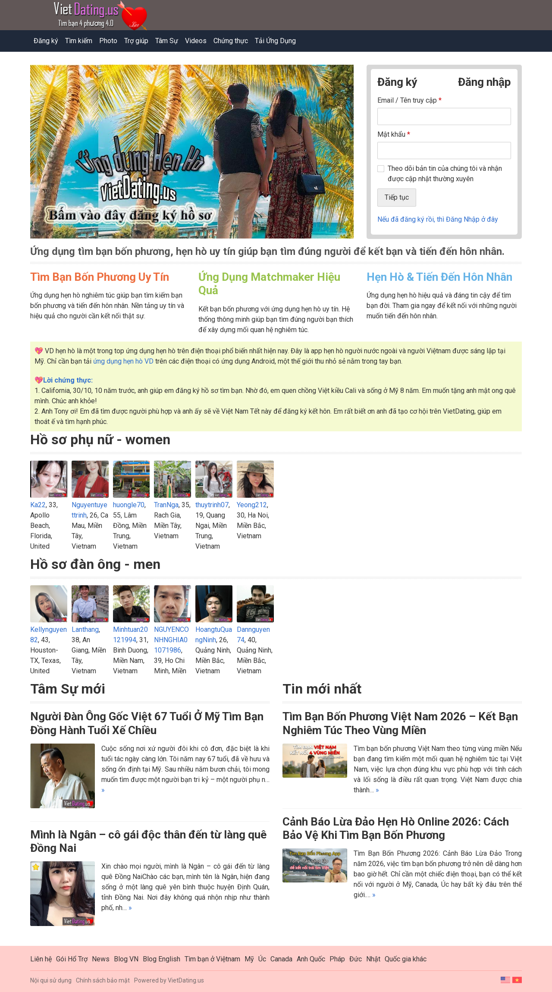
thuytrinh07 (212, 505)
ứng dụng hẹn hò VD (123, 361)
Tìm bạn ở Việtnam (212, 959)
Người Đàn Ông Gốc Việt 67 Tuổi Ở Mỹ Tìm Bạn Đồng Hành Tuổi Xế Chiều (146, 723)
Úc (262, 959)
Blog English (161, 959)
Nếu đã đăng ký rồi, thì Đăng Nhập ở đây (437, 219)
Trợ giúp (136, 41)
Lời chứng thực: (68, 380)
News (101, 959)
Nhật (373, 959)
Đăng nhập (484, 81)
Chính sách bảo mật (103, 980)
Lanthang (85, 629)
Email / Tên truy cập (409, 100)
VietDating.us (186, 980)
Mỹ (249, 959)
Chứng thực (230, 41)
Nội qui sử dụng (51, 980)
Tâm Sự (166, 41)
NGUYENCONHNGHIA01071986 (171, 639)
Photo (108, 41)
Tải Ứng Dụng (275, 41)
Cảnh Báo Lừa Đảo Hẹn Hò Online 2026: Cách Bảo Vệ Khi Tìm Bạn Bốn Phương (395, 828)
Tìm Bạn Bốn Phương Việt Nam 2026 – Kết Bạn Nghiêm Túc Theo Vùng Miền (400, 723)
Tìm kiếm (78, 41)
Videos (196, 41)
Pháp (337, 959)
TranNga (166, 505)
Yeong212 (252, 505)
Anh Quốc (311, 959)
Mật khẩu (393, 134)
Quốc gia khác (406, 959)
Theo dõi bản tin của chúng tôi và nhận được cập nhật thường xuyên (445, 173)
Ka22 (38, 505)
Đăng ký (46, 41)
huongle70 (128, 505)
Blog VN (126, 959)
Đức (355, 959)
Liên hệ (41, 959)
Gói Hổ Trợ (72, 959)
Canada (281, 959)
